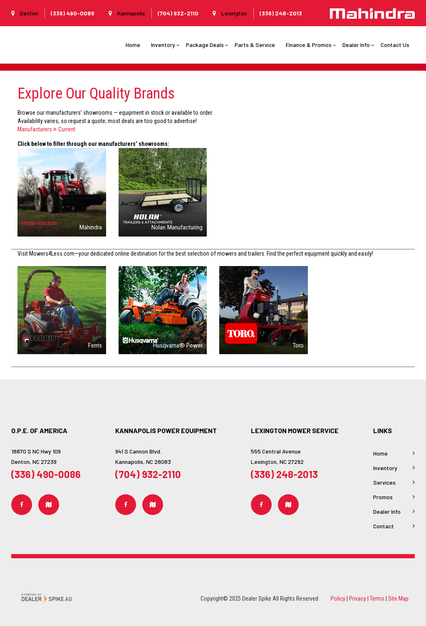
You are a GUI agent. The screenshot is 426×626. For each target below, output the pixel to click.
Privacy (357, 598)
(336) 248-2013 (284, 474)
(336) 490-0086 (46, 474)
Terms (377, 598)
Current (64, 129)
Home (133, 44)
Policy (338, 598)
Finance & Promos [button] (309, 44)
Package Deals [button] (205, 44)
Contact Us (395, 44)
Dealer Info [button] (356, 44)
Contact (383, 526)
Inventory (385, 467)
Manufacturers (34, 129)
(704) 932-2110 (148, 474)
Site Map (398, 598)
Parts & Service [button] (255, 44)
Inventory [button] (163, 44)
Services (384, 482)
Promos (383, 496)
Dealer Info (387, 511)
